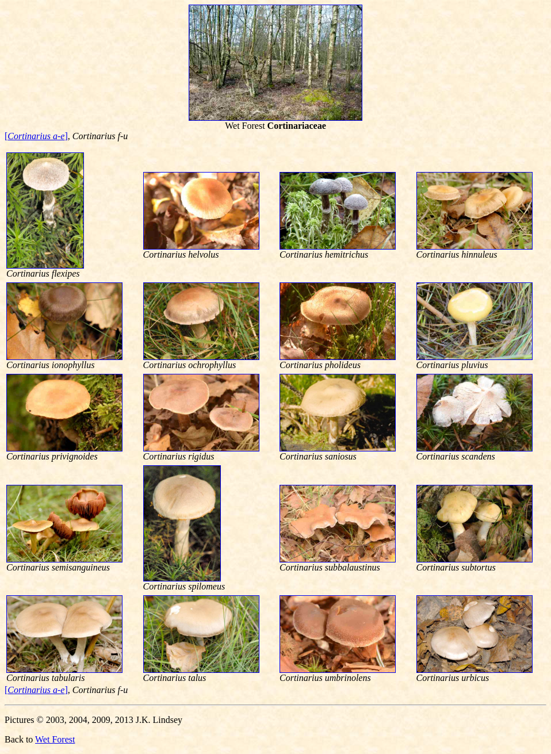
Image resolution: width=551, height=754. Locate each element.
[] (36, 136)
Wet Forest (55, 739)
